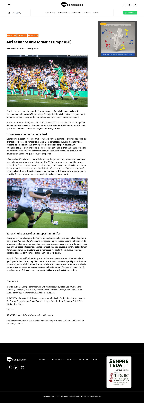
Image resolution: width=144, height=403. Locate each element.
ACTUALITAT (11, 35)
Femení (96, 13)
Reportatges (63, 13)
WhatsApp (130, 13)
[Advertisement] (48, 27)
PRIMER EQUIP (33, 35)
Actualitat (50, 13)
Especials (76, 13)
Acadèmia (86, 13)
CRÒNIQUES (22, 35)
